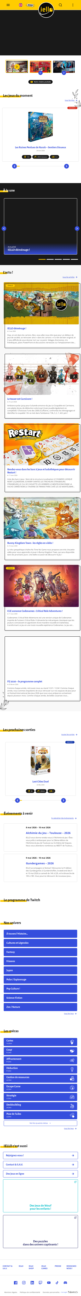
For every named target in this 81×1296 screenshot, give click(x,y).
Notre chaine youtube (40, 81)
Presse (58, 1266)
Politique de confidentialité (30, 1292)
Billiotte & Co (73, 1292)
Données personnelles (51, 1292)
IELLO (21, 1266)
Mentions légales (10, 1292)
